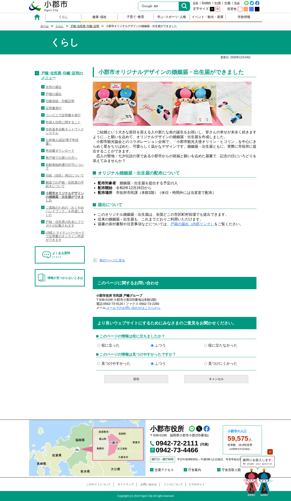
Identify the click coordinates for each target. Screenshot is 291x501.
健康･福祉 (99, 17)
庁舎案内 (194, 470)
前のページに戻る (112, 260)
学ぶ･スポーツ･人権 (171, 17)
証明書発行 (54, 108)
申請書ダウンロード (60, 150)
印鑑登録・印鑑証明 (60, 101)
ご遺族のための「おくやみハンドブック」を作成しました (65, 211)
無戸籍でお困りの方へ (62, 157)
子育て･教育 (135, 17)
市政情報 (244, 17)
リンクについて (173, 484)
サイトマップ (126, 484)
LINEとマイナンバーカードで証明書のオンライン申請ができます (65, 236)
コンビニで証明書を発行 (63, 115)
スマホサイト (196, 484)
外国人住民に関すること (63, 122)
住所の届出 (54, 87)
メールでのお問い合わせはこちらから (133, 308)
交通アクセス (164, 470)
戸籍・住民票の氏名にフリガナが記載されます (65, 223)
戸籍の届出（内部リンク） (192, 224)
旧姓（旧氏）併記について (65, 175)
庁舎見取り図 (231, 470)
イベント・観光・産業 (207, 17)
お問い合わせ (148, 484)
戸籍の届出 (54, 94)
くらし (63, 17)
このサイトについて (98, 484)
